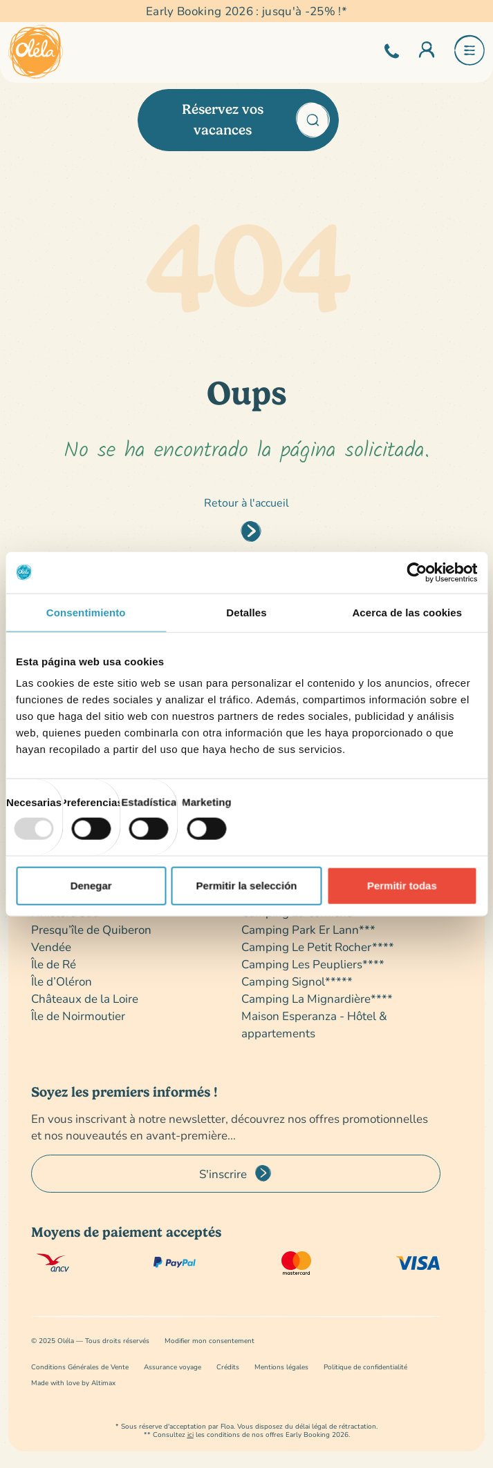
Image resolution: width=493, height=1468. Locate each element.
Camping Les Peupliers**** (312, 964)
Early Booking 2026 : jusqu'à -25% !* (246, 11)
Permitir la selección (246, 885)
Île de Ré (53, 964)
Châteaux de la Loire (84, 998)
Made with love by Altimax (73, 1382)
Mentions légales (281, 1366)
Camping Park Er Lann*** (308, 929)
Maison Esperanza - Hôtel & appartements (314, 1024)
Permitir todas (402, 885)
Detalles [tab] (246, 612)
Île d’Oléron (61, 981)
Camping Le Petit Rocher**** (317, 947)
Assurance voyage (172, 1366)
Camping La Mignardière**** (317, 998)
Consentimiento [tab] (86, 612)
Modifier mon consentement (209, 1340)
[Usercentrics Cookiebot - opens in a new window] (416, 572)
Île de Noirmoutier (78, 1016)
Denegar (91, 885)
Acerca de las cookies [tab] (407, 612)
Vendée (51, 947)
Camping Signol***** (297, 981)
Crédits (227, 1366)
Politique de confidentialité (365, 1366)
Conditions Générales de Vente (80, 1366)
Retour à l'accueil (246, 502)
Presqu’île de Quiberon (91, 929)
